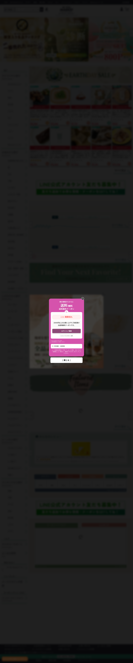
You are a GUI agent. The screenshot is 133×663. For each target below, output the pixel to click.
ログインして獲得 (66, 331)
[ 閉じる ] (66, 360)
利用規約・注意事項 (59, 346)
